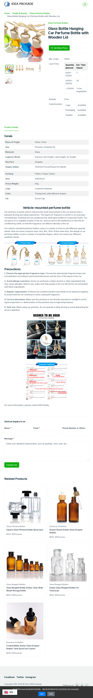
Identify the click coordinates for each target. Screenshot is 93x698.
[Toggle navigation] (85, 4)
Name (7, 428)
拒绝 (51, 694)
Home (7, 13)
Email (36, 428)
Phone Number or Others (73, 428)
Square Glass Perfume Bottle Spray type (24, 529)
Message (9, 438)
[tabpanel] (46, 272)
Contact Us (11, 465)
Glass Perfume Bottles (40, 13)
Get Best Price (59, 48)
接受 (42, 694)
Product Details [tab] (11, 127)
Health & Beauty (19, 13)
